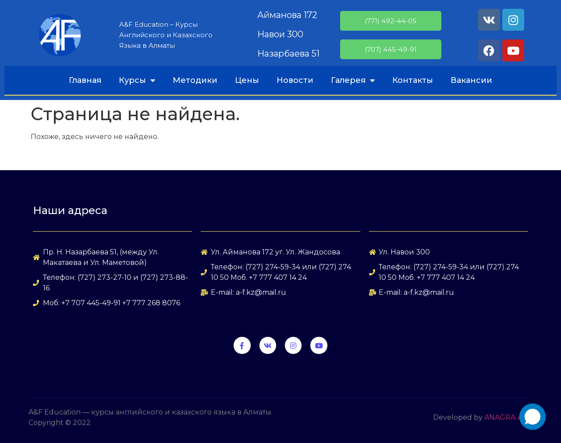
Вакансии (471, 80)
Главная (85, 80)
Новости (295, 80)
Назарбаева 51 (288, 53)
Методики (195, 80)
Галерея (353, 80)
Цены (247, 80)
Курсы (137, 80)
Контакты (412, 80)
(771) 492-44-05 (390, 21)
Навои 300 (280, 34)
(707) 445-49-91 (391, 49)
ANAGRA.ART (508, 417)
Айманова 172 (287, 15)
